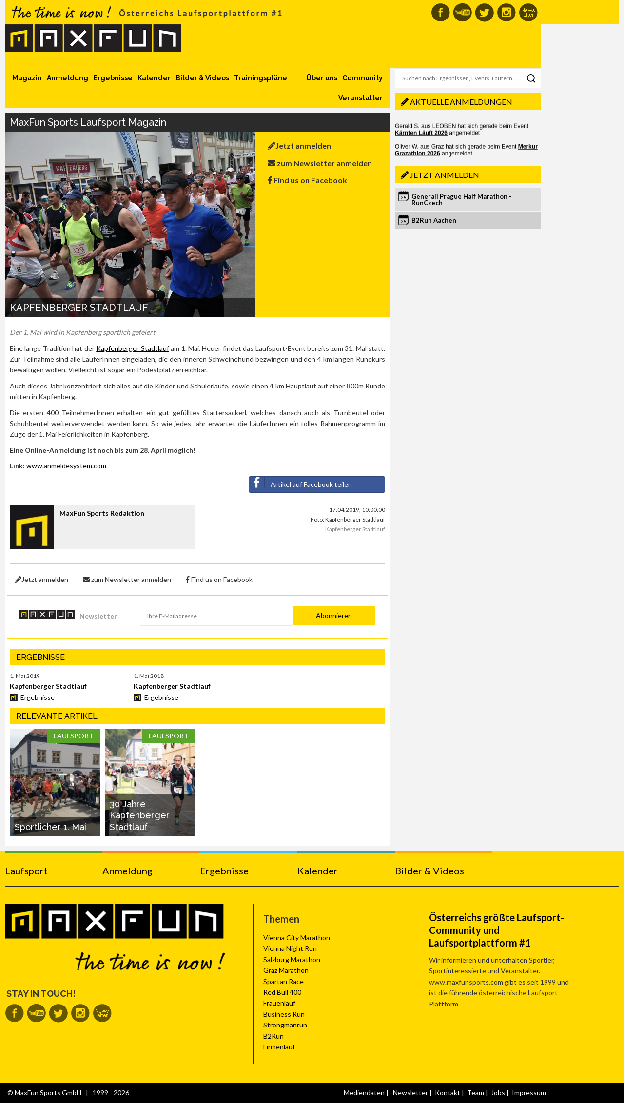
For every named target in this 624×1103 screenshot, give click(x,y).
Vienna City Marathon (296, 937)
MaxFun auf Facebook (440, 12)
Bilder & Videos (202, 78)
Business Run (284, 1014)
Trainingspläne (260, 78)
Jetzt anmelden (299, 145)
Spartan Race (283, 981)
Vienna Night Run (290, 948)
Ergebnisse (113, 78)
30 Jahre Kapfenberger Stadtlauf (140, 815)
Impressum (529, 1092)
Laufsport (26, 870)
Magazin (27, 78)
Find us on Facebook (307, 180)
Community (362, 78)
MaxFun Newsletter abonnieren (528, 12)
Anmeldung (67, 78)
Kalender (154, 78)
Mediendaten (364, 1092)
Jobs (498, 1092)
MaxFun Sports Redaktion (101, 513)
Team (475, 1092)
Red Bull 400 (282, 992)
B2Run (273, 1036)
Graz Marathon (286, 970)
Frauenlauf (279, 1003)
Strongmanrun (285, 1025)
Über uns (321, 78)
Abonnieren (334, 615)
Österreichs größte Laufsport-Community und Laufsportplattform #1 (496, 929)
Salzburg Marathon (291, 959)
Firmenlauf (279, 1047)
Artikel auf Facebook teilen (300, 482)
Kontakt (447, 1092)
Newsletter (98, 616)
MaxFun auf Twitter (484, 12)
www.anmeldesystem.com (66, 466)
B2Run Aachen (433, 220)
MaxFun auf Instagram (506, 12)
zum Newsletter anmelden (320, 163)
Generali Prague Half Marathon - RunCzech (461, 200)
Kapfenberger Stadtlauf (132, 348)
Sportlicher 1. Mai (50, 827)
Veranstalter (360, 98)
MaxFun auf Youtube (462, 12)
